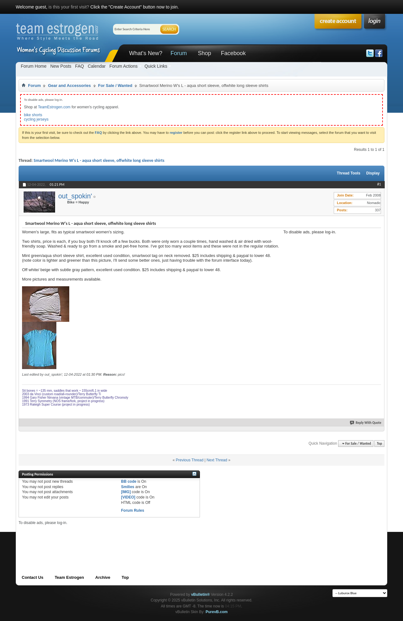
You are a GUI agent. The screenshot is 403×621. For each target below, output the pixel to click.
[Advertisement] (330, 273)
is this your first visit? (68, 6)
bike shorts (33, 115)
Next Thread (217, 460)
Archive (103, 577)
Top (379, 444)
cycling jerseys (36, 119)
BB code (128, 481)
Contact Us (32, 577)
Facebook (233, 53)
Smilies (127, 487)
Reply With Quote (365, 423)
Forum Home (34, 66)
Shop (204, 53)
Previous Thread (189, 460)
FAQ (79, 66)
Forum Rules (132, 510)
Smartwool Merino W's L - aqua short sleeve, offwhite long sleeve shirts (99, 160)
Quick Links (156, 66)
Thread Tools (348, 173)
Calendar (97, 66)
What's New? (145, 53)
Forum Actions (123, 66)
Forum (178, 53)
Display (373, 173)
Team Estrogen (69, 577)
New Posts (60, 66)
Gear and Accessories (69, 85)
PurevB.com (217, 612)
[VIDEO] (128, 497)
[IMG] (126, 492)
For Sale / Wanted (115, 85)
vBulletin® (200, 594)
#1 (379, 184)
